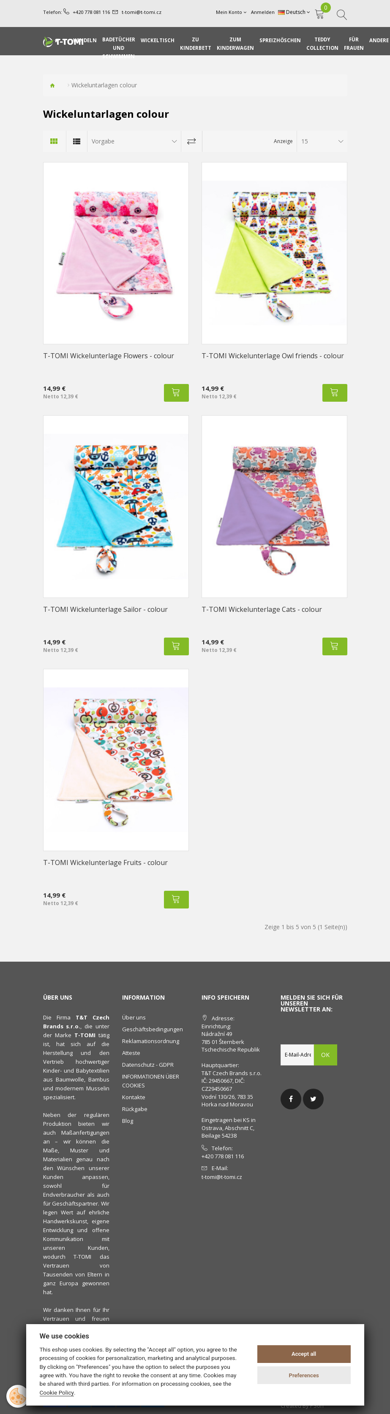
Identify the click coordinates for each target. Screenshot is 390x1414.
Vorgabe (103, 141)
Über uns (134, 1017)
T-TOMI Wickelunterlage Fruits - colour (105, 862)
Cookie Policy (57, 1392)
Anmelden (263, 12)
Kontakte (133, 1097)
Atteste (131, 1053)
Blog (127, 1121)
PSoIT (317, 1405)
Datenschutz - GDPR (148, 1064)
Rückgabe (134, 1109)
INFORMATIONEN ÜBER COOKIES (150, 1081)
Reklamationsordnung (150, 1041)
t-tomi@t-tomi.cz (141, 12)
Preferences (304, 1375)
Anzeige (283, 141)
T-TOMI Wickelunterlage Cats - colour (262, 609)
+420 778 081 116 (91, 12)
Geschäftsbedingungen (152, 1029)
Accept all (304, 1354)
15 (304, 141)
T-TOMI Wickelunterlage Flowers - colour (108, 355)
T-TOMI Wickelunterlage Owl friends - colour (273, 355)
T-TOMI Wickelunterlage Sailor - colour (105, 609)
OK (326, 1055)
